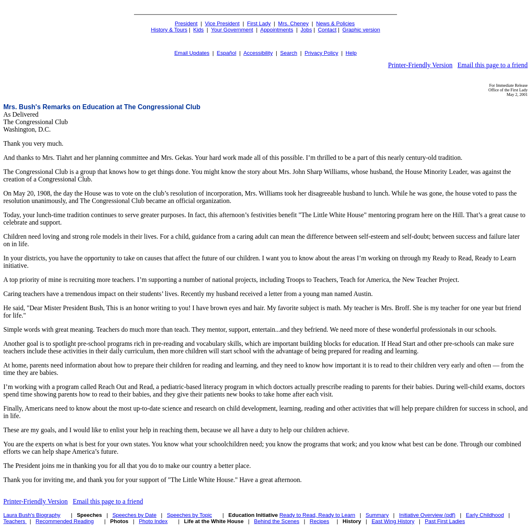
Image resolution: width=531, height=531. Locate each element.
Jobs (306, 30)
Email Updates (191, 53)
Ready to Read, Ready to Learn (317, 515)
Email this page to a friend (493, 65)
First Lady (258, 23)
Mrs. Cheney (293, 23)
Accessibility (258, 53)
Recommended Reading (65, 521)
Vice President (222, 23)
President (186, 23)
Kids (198, 30)
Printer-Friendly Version (420, 65)
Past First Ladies (445, 521)
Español (226, 53)
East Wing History (393, 521)
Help (351, 53)
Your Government (232, 30)
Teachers (15, 521)
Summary (377, 515)
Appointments (276, 30)
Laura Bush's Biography (32, 515)
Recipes (319, 521)
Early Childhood (485, 515)
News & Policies (335, 23)
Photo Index (153, 521)
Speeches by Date (134, 515)
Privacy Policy (321, 53)
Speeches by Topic (189, 515)
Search (288, 53)
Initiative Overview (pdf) (427, 515)
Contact (327, 30)
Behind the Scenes (276, 521)
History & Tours (169, 30)
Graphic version (361, 30)
